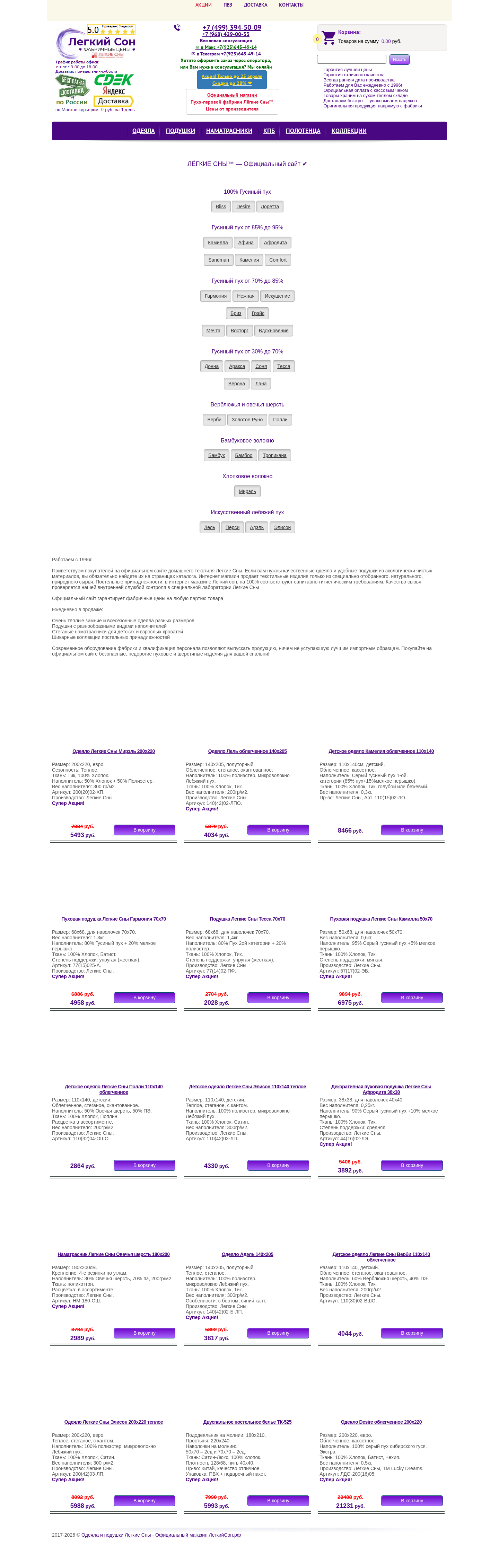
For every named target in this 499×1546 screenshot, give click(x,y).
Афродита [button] (275, 242)
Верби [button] (214, 419)
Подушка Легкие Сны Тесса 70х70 (247, 919)
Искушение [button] (277, 296)
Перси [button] (232, 527)
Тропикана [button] (274, 455)
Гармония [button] (216, 296)
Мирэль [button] (247, 491)
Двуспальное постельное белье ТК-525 (247, 1422)
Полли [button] (280, 419)
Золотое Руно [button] (247, 419)
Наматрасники (229, 131)
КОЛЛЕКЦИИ (349, 131)
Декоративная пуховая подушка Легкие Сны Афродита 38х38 (381, 1089)
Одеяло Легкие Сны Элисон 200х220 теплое (113, 1422)
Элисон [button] (282, 527)
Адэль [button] (257, 527)
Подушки (180, 131)
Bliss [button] (221, 206)
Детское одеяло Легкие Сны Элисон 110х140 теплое (247, 1086)
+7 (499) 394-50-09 (232, 27)
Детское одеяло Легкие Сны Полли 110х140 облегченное (114, 1089)
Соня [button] (261, 366)
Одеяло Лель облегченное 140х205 (247, 751)
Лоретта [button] (270, 206)
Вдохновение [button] (274, 330)
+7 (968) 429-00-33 (226, 33)
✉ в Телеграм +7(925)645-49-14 (226, 54)
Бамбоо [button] (244, 455)
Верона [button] (236, 383)
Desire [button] (243, 206)
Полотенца (303, 131)
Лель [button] (209, 527)
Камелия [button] (249, 260)
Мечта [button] (213, 330)
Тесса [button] (283, 366)
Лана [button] (261, 383)
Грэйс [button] (258, 313)
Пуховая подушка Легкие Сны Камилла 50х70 (381, 919)
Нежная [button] (245, 296)
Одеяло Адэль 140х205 (247, 1254)
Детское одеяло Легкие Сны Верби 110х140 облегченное (381, 1257)
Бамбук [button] (216, 455)
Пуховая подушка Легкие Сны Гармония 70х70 (113, 919)
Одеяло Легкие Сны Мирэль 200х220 (113, 751)
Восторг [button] (239, 330)
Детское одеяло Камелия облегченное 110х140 (381, 751)
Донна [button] (212, 366)
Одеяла (143, 131)
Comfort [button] (278, 260)
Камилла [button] (218, 242)
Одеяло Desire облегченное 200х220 (381, 1422)
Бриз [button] (235, 313)
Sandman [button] (218, 260)
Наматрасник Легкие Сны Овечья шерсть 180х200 (113, 1254)
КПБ (269, 131)
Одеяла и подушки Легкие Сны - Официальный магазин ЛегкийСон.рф (161, 1535)
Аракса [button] (237, 366)
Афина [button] (246, 242)
